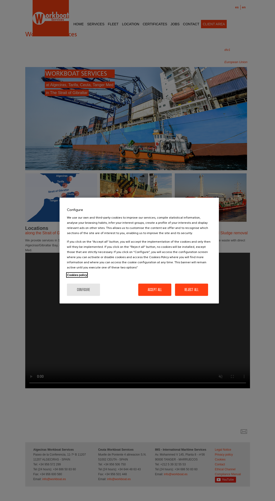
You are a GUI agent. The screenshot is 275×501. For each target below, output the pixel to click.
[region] (139, 251)
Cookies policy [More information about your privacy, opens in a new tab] (77, 275)
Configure (83, 289)
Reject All (192, 289)
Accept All (155, 289)
